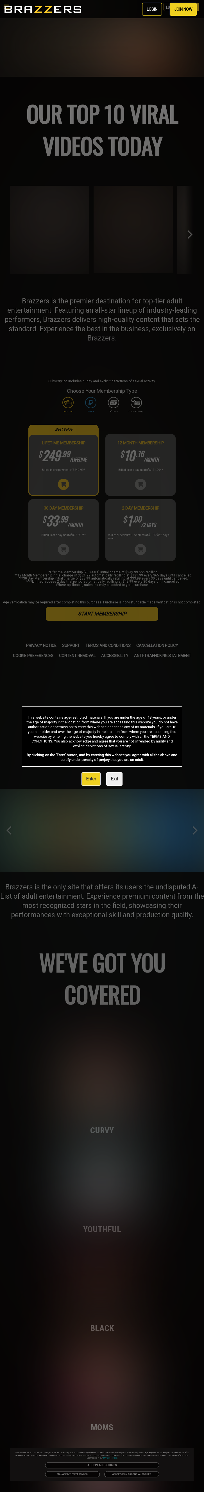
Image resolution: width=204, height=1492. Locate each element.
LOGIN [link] (152, 9)
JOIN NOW (183, 9)
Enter (91, 779)
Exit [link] (114, 779)
